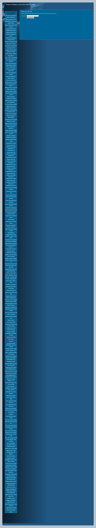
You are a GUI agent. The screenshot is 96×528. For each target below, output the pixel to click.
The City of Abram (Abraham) (11, 104)
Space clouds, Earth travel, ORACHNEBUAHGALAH (11, 368)
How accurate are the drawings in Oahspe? (11, 188)
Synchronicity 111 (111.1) (11, 143)
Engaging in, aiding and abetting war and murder (11, 136)
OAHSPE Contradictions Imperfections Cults (11, 501)
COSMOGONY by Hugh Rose (11, 207)
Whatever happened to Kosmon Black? (11, 116)
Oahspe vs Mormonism (11, 290)
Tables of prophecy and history (11, 371)
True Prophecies (11, 412)
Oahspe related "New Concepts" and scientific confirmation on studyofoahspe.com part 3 (11, 162)
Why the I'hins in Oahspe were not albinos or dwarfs (11, 120)
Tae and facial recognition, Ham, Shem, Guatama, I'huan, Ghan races (11, 470)
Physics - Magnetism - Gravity (11, 275)
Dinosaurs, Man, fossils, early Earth (11, 293)
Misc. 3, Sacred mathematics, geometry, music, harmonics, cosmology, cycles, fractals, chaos (11, 433)
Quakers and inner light (11, 337)
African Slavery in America (11, 53)
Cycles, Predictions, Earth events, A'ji (11, 401)
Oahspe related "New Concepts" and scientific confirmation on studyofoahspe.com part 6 (11, 183)
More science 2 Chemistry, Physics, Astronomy (11, 226)
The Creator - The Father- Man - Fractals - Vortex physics (11, 278)
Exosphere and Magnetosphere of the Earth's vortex (11, 111)
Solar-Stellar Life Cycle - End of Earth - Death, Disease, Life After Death (11, 265)
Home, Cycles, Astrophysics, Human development (11, 12)
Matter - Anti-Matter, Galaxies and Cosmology (11, 353)
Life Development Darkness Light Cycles (11, 405)
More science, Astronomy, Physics (11, 222)
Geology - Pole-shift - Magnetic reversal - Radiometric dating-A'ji (11, 260)
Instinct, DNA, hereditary (11, 248)
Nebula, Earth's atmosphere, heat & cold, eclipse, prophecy (11, 409)
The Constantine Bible (11, 322)
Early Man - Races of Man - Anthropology (11, 287)
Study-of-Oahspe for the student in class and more (11, 107)
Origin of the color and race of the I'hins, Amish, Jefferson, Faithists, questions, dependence (11, 126)
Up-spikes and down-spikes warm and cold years (11, 51)
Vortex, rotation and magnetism (11, 57)
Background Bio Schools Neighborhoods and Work (11, 29)
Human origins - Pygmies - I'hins (11, 281)
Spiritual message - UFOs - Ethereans (11, 392)
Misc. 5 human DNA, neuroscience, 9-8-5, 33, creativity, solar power (10, 445)
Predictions (11, 414)
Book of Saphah (11, 219)
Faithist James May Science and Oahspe (11, 201)
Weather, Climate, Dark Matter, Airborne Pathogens (11, 255)
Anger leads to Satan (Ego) (11, 113)
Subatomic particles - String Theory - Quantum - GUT (11, 349)
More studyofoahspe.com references (11, 60)
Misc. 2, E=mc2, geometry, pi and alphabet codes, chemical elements (11, 427)
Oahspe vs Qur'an (11, 320)
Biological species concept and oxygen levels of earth (11, 88)
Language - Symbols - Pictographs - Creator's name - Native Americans (11, 460)
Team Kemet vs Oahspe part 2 (11, 45)
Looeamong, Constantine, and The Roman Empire (11, 325)
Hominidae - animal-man (11, 284)
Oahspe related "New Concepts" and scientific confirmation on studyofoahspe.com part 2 (11, 155)
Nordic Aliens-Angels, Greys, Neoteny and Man (11, 383)
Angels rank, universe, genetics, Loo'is (11, 380)
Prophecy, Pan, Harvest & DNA (11, 448)
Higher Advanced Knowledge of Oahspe (11, 230)
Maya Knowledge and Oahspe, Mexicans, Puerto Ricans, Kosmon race (11, 245)
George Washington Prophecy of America (11, 205)
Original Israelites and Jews (11, 481)
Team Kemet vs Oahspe (11, 43)
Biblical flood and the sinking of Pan (11, 317)
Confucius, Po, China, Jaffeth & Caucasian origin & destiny (11, 300)
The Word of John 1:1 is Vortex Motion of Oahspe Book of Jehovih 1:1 (11, 84)
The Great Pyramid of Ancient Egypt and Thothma (11, 304)
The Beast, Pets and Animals (11, 373)
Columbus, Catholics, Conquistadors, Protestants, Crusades (11, 333)
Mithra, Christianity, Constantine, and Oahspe (11, 97)
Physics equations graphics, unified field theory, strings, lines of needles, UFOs (11, 65)
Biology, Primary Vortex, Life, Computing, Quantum (11, 270)
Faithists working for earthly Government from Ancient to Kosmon (11, 93)
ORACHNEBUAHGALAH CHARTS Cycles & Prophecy (11, 376)
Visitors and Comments (11, 509)
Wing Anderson (11, 55)
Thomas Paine (11, 339)
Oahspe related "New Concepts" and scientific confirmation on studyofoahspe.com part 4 (11, 169)
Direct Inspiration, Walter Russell (11, 417)
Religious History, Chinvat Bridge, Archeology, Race (11, 297)
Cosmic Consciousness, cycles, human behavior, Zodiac (11, 397)
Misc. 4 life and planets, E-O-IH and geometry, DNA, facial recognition (11, 439)
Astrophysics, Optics (11, 498)
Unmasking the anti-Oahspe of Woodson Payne (11, 22)
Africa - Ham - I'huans (11, 487)
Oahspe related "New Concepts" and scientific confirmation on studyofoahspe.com (11, 148)
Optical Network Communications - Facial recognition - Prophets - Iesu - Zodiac (11, 235)
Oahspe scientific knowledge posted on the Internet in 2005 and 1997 (11, 132)
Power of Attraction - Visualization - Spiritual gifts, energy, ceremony (11, 388)
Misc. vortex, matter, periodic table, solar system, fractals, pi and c (11, 422)
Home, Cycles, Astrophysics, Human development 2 (11, 16)
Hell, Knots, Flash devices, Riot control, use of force (11, 313)
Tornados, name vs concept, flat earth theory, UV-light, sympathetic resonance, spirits (11, 465)
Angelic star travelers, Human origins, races (11, 495)
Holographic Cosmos (11, 361)
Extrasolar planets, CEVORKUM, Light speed (11, 252)
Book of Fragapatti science (11, 19)
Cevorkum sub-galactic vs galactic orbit (11, 70)
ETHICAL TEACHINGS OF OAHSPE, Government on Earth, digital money (11, 491)
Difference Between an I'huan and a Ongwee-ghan (11, 101)
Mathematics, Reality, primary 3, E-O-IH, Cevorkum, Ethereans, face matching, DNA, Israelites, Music (11, 477)
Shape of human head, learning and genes (11, 26)
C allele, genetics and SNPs (11, 507)
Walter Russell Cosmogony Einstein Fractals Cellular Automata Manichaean (11, 358)
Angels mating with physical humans (11, 216)
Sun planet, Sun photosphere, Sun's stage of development (11, 240)
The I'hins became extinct (11, 80)
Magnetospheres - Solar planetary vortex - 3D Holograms (11, 452)
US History (11, 341)
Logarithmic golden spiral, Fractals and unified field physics (11, 34)
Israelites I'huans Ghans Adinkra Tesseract (11, 484)
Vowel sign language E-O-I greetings (11, 73)
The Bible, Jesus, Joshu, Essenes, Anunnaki (11, 329)
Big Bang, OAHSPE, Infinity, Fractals (11, 140)
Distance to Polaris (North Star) (11, 41)
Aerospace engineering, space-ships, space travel (11, 364)
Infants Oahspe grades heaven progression (11, 505)
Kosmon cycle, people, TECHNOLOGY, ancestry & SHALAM (11, 345)
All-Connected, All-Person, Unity (11, 192)
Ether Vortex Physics (11, 456)
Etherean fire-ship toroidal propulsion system (11, 213)
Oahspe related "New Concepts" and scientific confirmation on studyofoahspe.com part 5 (11, 176)
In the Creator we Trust (11, 47)
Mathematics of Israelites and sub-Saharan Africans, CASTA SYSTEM (11, 309)
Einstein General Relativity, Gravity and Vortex (11, 39)
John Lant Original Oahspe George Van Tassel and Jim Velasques (11, 197)
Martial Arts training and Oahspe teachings (11, 77)
